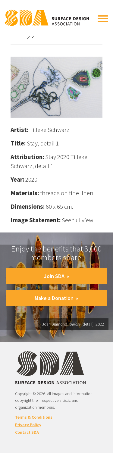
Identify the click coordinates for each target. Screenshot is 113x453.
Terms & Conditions (33, 417)
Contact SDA (27, 432)
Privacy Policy (28, 424)
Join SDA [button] (56, 276)
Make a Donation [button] (56, 298)
